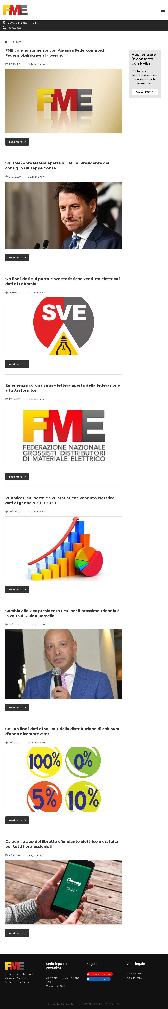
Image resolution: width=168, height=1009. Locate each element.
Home (8, 42)
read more (17, 141)
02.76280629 (58, 986)
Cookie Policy (135, 978)
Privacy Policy (135, 973)
